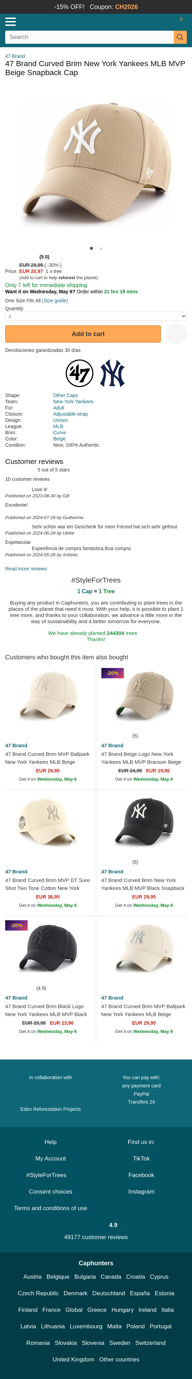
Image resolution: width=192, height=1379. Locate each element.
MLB (58, 426)
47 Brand (15, 56)
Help (51, 1142)
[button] (91, 248)
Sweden (119, 1343)
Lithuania (53, 1326)
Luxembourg (86, 1326)
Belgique (58, 1277)
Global (73, 1310)
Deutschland (108, 1293)
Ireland (147, 1310)
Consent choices (50, 1191)
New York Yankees (73, 401)
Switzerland (150, 1343)
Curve (59, 432)
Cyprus (159, 1277)
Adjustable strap (70, 414)
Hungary (122, 1310)
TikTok (141, 1158)
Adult (58, 407)
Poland (136, 1326)
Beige (59, 439)
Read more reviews (26, 568)
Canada (111, 1277)
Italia (167, 1310)
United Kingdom (73, 1359)
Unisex (60, 420)
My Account (50, 1158)
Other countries (119, 1359)
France (51, 1310)
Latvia (28, 1326)
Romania (38, 1343)
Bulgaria (85, 1277)
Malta (114, 1326)
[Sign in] (154, 22)
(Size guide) (55, 300)
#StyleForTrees (50, 1175)
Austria (33, 1277)
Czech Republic (38, 1293)
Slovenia (93, 1343)
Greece (97, 1310)
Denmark (76, 1293)
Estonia (164, 1293)
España (140, 1293)
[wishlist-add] (176, 334)
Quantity (14, 308)
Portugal (161, 1326)
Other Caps (65, 395)
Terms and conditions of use (50, 1208)
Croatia (135, 1277)
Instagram (141, 1191)
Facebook (141, 1175)
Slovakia (66, 1343)
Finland (28, 1310)
